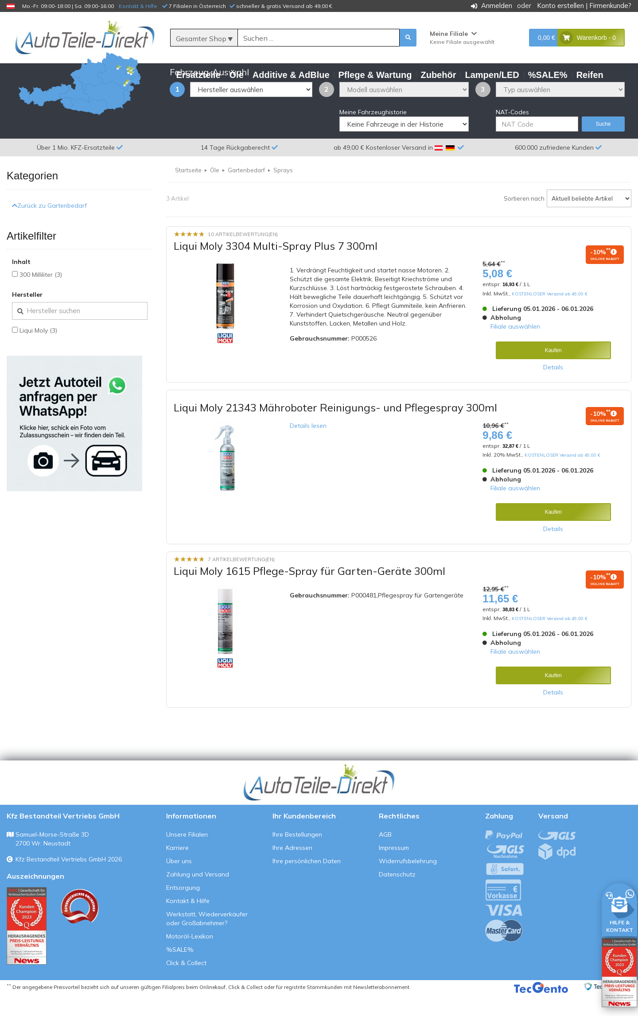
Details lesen (308, 447)
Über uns (179, 882)
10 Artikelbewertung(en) (243, 256)
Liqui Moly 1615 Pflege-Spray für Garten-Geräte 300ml (309, 592)
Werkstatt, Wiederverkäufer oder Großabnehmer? (207, 939)
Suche (603, 146)
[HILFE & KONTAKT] (619, 908)
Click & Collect (186, 984)
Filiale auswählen (515, 348)
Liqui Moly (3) (38, 352)
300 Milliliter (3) (40, 296)
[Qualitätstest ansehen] (27, 947)
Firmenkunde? (610, 5)
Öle (214, 191)
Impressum (394, 869)
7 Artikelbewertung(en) (241, 581)
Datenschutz (397, 896)
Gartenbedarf (246, 191)
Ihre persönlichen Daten (306, 882)
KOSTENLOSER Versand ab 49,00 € (549, 315)
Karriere (177, 869)
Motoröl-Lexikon (189, 958)
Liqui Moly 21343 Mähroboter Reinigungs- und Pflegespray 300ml (335, 429)
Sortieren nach (524, 220)
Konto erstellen (560, 5)
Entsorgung (183, 909)
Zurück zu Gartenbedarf (49, 227)
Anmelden (496, 5)
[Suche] (319, 38)
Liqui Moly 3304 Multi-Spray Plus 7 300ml (275, 267)
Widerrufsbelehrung (408, 882)
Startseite (188, 191)
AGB (385, 856)
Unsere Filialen (187, 856)
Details (553, 389)
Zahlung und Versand (197, 896)
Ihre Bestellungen (297, 856)
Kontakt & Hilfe (138, 6)
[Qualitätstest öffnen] (619, 972)
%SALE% (180, 971)
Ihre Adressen (292, 869)
